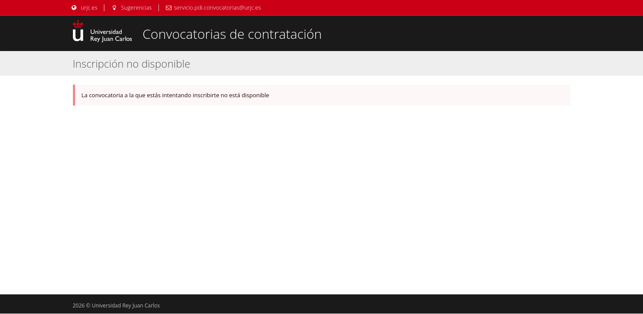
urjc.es (84, 7)
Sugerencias (131, 7)
